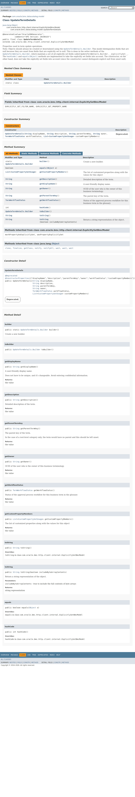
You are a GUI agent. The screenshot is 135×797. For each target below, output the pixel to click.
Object (50, 168)
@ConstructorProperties (17, 278)
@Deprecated (11, 276)
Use (29, 3)
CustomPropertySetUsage (61, 136)
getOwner (44, 188)
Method (34, 10)
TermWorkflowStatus (15, 136)
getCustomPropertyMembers (53, 172)
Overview (5, 3)
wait (58, 248)
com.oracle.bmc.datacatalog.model (28, 16)
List (46, 136)
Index (52, 3)
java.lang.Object (10, 25)
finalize (17, 248)
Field (19, 10)
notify (38, 248)
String (28, 134)
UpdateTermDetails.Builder (57, 83)
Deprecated (43, 3)
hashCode (44, 207)
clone (8, 248)
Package (14, 3)
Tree (34, 3)
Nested (12, 10)
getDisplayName (47, 184)
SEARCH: (104, 8)
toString (44, 215)
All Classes (6, 7)
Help (58, 3)
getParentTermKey (48, 196)
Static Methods (29, 153)
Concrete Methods (71, 153)
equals (43, 168)
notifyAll (49, 248)
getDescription (47, 179)
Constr (26, 10)
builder (43, 161)
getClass (28, 248)
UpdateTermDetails (14, 134)
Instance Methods (49, 153)
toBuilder (44, 211)
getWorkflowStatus (49, 200)
